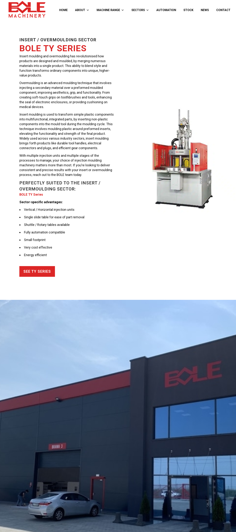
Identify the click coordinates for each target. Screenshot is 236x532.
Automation (166, 10)
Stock (188, 10)
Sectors (140, 10)
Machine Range (110, 10)
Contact (223, 10)
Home (63, 10)
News (205, 10)
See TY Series (37, 271)
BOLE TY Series (31, 194)
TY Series (64, 48)
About (82, 10)
